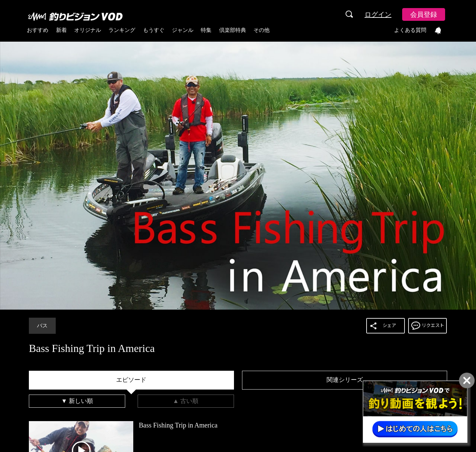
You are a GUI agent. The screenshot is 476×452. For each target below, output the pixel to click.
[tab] (131, 380)
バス (42, 325)
